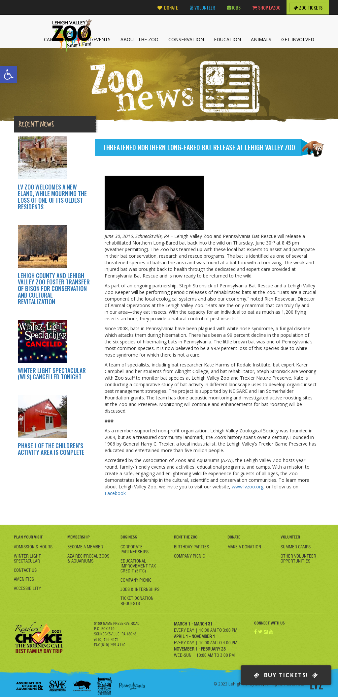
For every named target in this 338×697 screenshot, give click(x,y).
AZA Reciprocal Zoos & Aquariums (88, 558)
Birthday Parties (191, 546)
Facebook (115, 493)
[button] (8, 74)
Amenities (24, 579)
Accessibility (27, 588)
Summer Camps (296, 546)
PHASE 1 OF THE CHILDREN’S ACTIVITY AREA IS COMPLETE (51, 448)
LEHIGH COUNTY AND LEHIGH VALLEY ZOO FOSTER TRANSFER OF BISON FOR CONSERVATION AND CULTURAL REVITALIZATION (54, 288)
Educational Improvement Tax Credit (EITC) (138, 565)
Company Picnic (136, 580)
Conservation (186, 39)
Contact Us (25, 570)
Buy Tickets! (286, 675)
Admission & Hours (33, 546)
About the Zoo (139, 39)
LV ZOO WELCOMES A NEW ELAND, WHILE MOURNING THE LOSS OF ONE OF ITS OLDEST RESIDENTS (52, 197)
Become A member (85, 546)
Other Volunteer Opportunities (298, 558)
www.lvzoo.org (247, 486)
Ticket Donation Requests (136, 600)
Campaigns (57, 39)
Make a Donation (244, 546)
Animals (261, 39)
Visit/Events (96, 39)
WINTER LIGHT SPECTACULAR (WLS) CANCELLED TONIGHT (52, 373)
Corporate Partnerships (134, 549)
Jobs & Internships (139, 589)
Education (227, 39)
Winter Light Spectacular (27, 558)
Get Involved (297, 39)
